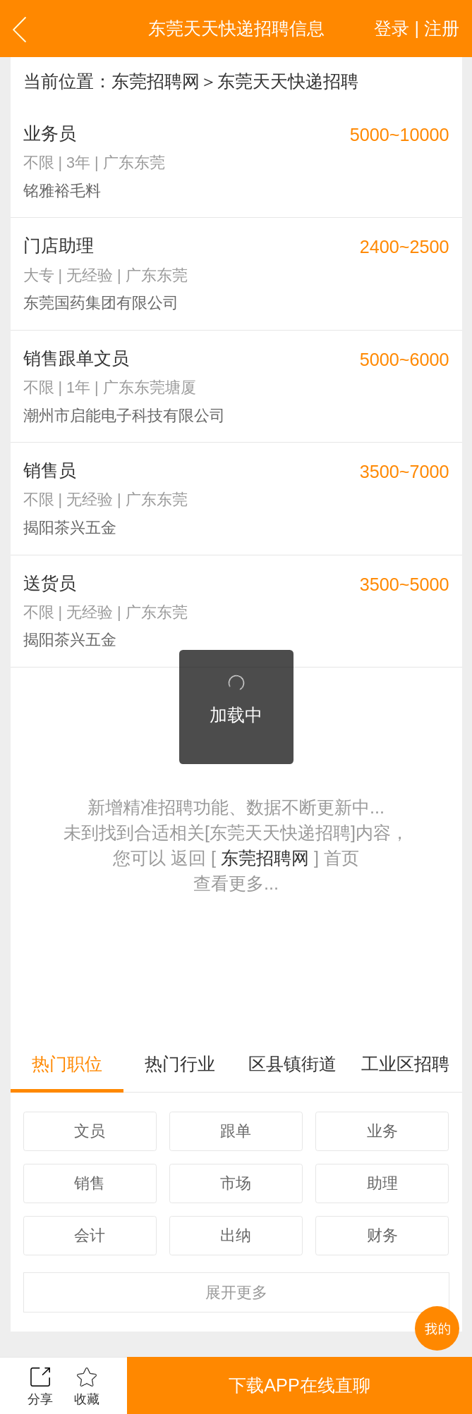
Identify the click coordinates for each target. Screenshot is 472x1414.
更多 (236, 1292)
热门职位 (67, 1064)
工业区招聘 (405, 1064)
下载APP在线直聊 (299, 1385)
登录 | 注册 (416, 28)
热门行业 (180, 1064)
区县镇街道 (292, 1064)
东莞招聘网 (155, 81)
